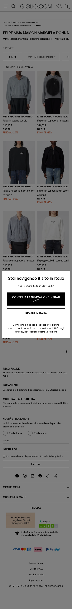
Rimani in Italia (36, 313)
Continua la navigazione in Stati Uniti (36, 299)
